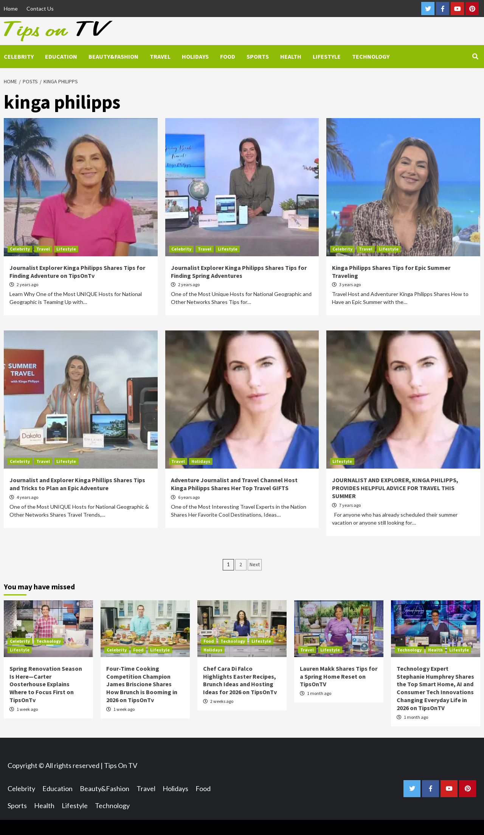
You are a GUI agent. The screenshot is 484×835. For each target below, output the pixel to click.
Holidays (195, 56)
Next (255, 564)
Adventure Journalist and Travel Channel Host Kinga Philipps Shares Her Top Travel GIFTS (234, 484)
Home (11, 8)
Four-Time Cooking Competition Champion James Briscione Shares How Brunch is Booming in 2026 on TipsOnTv (141, 684)
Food (227, 56)
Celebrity (19, 56)
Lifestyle (327, 56)
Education (61, 56)
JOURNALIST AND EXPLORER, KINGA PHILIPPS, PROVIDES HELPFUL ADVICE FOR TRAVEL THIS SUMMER (395, 488)
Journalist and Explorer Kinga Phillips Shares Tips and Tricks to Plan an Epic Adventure (77, 484)
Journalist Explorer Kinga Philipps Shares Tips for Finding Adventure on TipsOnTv (77, 271)
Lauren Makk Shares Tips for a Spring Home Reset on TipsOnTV (338, 676)
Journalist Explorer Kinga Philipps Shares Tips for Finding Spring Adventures (239, 271)
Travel (160, 56)
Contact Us (40, 8)
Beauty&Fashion (113, 56)
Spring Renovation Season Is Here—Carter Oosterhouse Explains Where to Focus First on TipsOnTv (45, 684)
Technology (370, 56)
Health (290, 56)
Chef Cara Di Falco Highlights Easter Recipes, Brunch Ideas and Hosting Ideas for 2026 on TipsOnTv (240, 680)
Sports (258, 56)
